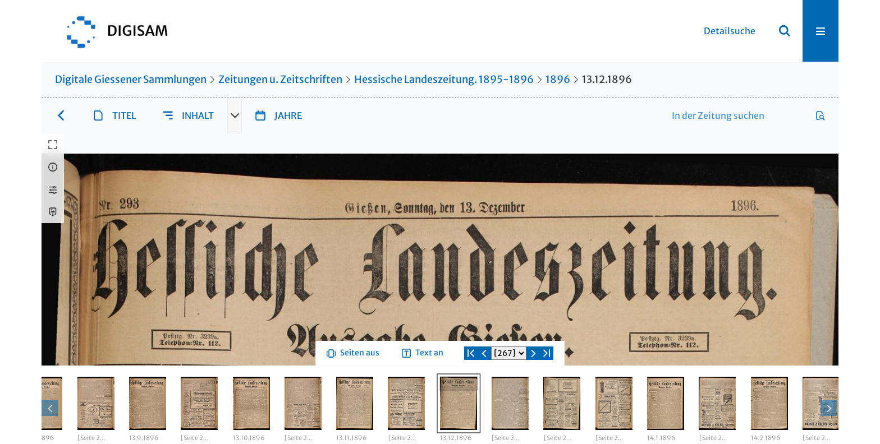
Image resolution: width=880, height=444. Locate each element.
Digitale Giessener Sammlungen (131, 79)
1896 (558, 79)
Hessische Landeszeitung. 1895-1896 (444, 79)
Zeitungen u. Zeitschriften (280, 79)
